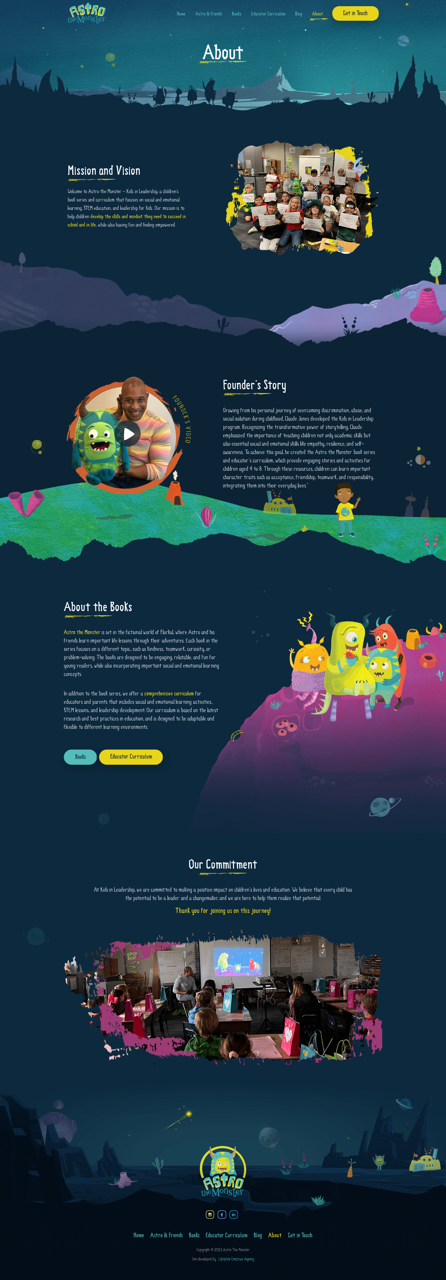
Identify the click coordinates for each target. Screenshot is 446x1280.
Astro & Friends (208, 14)
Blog (298, 14)
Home (181, 14)
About (317, 14)
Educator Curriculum (268, 14)
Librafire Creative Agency (235, 1259)
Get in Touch (355, 13)
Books (236, 14)
